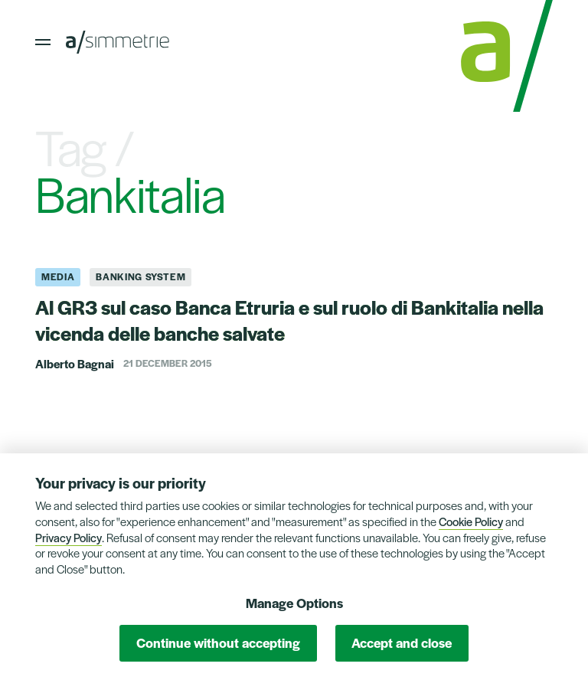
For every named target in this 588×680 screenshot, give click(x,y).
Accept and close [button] (401, 642)
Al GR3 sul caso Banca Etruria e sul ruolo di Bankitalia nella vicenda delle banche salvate (289, 319)
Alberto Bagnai (74, 363)
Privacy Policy (68, 537)
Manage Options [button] (294, 602)
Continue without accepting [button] (218, 642)
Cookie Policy (471, 521)
